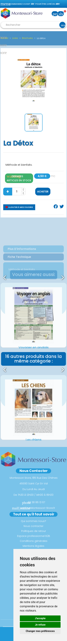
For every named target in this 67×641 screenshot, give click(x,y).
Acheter (42, 191)
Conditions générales (33, 541)
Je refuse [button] (40, 624)
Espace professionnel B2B (33, 536)
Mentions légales (33, 546)
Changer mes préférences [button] (40, 631)
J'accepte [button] (40, 618)
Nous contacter (33, 526)
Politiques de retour (33, 531)
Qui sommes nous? (33, 521)
